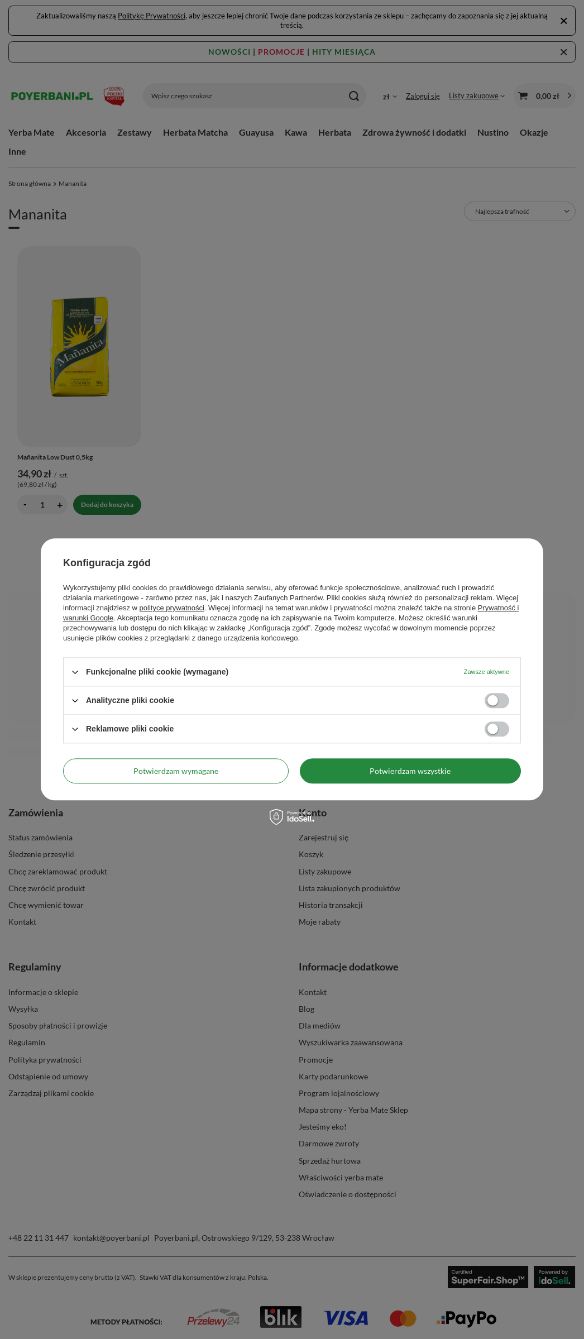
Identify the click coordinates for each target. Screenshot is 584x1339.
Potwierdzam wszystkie (410, 771)
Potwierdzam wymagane (175, 771)
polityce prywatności (172, 608)
